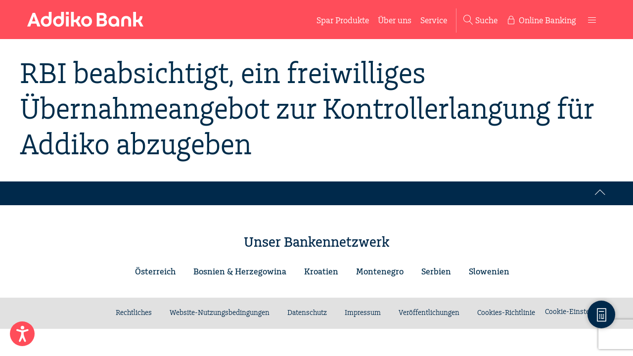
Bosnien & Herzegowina (239, 272)
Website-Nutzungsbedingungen (220, 313)
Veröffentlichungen (429, 313)
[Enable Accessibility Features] (22, 333)
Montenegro (380, 272)
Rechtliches (134, 313)
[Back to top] (600, 193)
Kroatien (321, 272)
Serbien (436, 272)
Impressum (363, 313)
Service (433, 20)
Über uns (394, 20)
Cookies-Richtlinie (506, 313)
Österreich (155, 272)
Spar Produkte (342, 20)
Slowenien (489, 272)
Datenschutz (307, 313)
